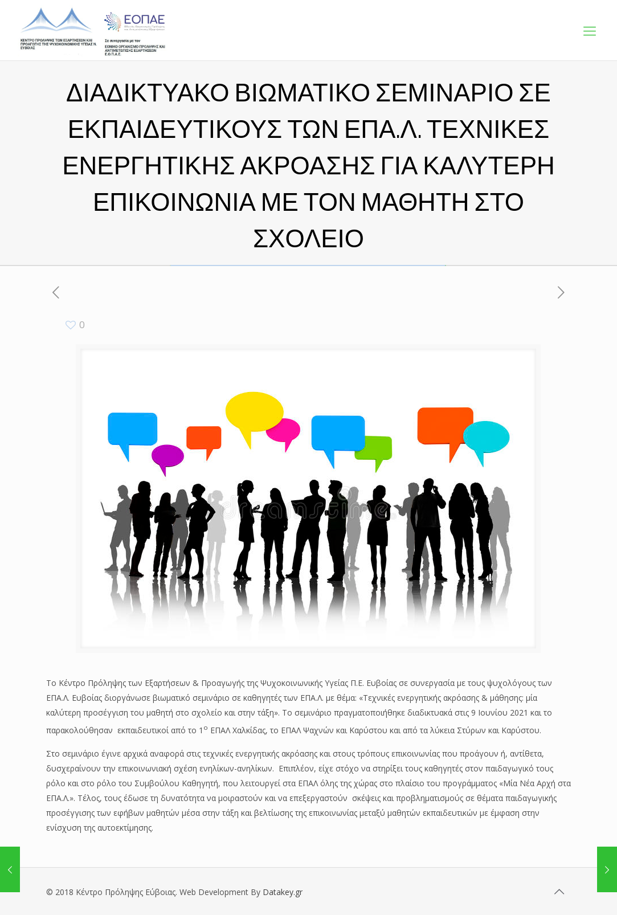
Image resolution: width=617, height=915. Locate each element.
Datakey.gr (283, 892)
